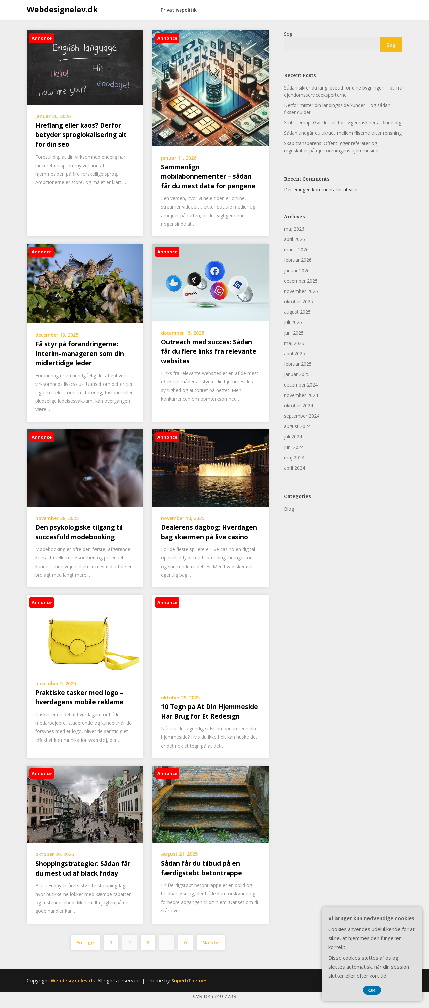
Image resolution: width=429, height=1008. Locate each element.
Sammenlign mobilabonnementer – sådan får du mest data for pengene (208, 176)
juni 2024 (294, 447)
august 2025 (297, 312)
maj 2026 (294, 229)
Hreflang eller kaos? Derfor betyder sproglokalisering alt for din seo (81, 135)
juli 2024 (293, 436)
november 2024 (301, 395)
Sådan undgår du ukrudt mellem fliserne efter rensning (343, 133)
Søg (288, 34)
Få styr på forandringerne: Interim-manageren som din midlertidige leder (79, 353)
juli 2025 (293, 322)
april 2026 (294, 239)
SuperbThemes (189, 980)
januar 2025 (297, 374)
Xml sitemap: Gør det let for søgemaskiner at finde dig (342, 122)
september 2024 (301, 416)
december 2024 (301, 384)
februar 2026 (298, 260)
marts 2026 (296, 249)
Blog (289, 509)
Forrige (85, 942)
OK (372, 990)
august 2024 (297, 426)
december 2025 (301, 281)
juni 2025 (294, 333)
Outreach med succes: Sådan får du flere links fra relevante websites (208, 351)
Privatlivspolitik (179, 10)
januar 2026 (297, 270)
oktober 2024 (298, 405)
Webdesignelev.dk (62, 9)
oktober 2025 (298, 301)
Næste (210, 942)
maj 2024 (294, 457)
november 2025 (301, 291)
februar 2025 (298, 364)
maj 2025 (294, 343)
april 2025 (294, 353)
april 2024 (294, 468)
